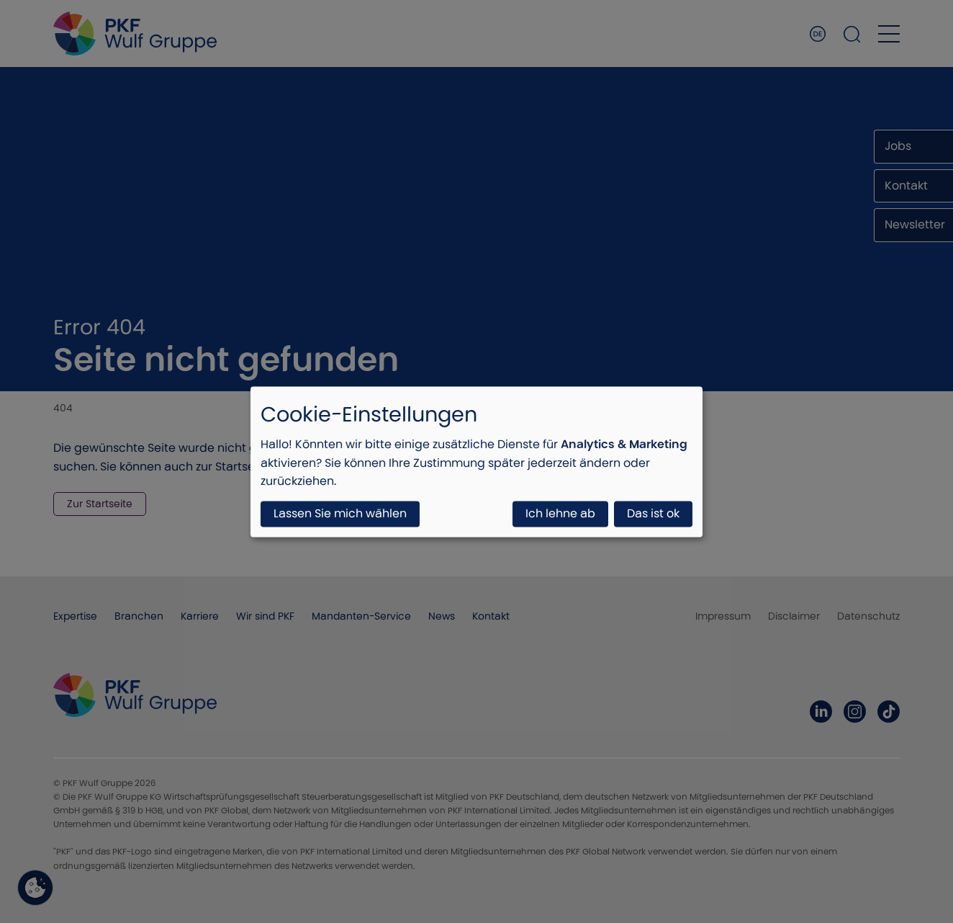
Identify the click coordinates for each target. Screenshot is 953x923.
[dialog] (476, 461)
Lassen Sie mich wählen (340, 513)
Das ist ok (653, 513)
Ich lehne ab (560, 513)
